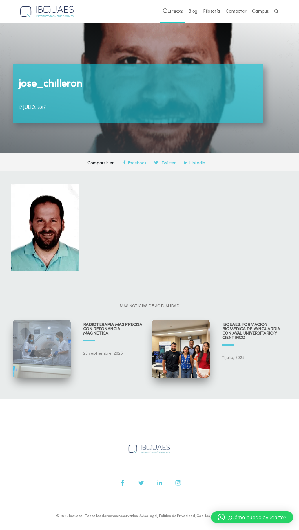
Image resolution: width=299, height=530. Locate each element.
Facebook (134, 163)
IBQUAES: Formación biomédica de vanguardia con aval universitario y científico (251, 331)
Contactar (236, 11)
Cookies (203, 516)
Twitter (165, 163)
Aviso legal (148, 516)
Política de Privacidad (177, 516)
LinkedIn (194, 163)
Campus (260, 11)
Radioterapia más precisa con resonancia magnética (112, 329)
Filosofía (211, 11)
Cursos (173, 11)
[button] (252, 517)
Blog (192, 11)
